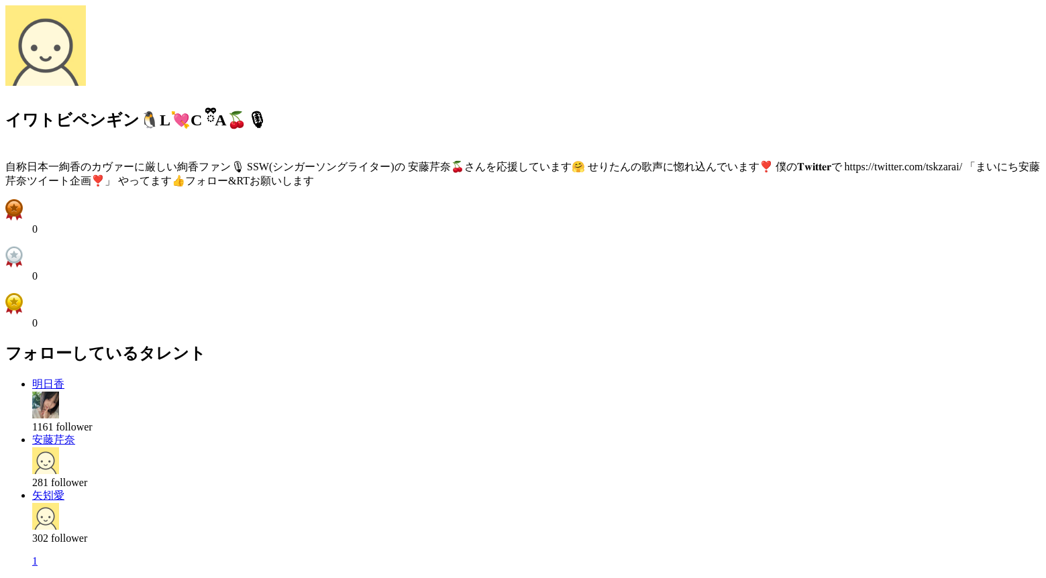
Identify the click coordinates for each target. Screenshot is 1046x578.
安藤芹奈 (53, 439)
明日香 (48, 384)
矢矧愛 (48, 495)
